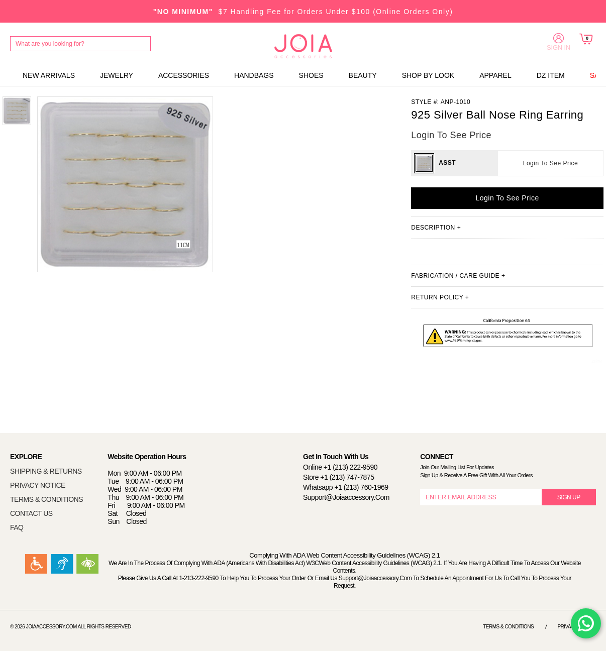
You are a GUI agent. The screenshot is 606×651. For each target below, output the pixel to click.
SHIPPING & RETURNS (46, 471)
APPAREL (495, 75)
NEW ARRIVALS (49, 75)
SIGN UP (568, 497)
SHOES (311, 75)
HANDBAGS (254, 75)
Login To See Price (550, 163)
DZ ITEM (551, 75)
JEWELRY (116, 75)
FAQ (17, 527)
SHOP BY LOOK (428, 75)
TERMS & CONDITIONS (46, 499)
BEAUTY (363, 75)
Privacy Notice (576, 626)
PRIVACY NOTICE (37, 485)
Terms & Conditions (508, 626)
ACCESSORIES (183, 75)
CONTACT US (31, 513)
